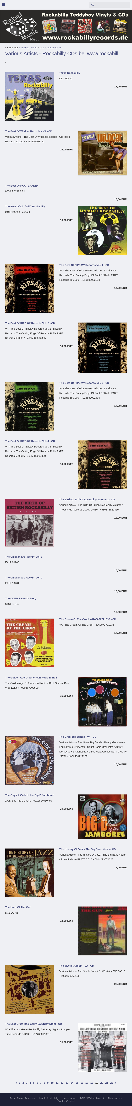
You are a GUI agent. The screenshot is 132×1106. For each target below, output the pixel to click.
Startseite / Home (28, 47)
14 (71, 1082)
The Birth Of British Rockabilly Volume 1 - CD (87, 499)
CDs (42, 47)
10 (52, 1082)
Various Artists (54, 47)
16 (81, 1082)
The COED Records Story (20, 598)
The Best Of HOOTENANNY (22, 185)
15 (76, 1082)
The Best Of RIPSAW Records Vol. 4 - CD (30, 441)
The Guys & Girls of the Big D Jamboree (29, 795)
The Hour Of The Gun (18, 907)
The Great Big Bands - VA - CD (77, 736)
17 (86, 1082)
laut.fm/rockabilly (49, 1098)
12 (62, 1082)
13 (66, 1082)
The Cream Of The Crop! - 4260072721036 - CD (87, 619)
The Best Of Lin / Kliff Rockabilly (25, 206)
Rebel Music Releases (22, 1098)
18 (91, 1082)
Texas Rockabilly (69, 72)
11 (57, 1082)
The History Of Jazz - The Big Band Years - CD (87, 849)
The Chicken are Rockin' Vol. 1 (23, 556)
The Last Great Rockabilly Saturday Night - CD (33, 1023)
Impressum (69, 1098)
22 (111, 1082)
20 (101, 1082)
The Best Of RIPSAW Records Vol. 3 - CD (84, 382)
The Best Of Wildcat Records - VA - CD (28, 131)
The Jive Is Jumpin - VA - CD (76, 965)
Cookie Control (65, 1101)
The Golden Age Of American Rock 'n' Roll (31, 677)
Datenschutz (115, 1098)
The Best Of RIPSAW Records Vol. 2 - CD (30, 323)
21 (106, 1082)
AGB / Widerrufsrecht (92, 1098)
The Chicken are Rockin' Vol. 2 (23, 577)
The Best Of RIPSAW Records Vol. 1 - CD (84, 265)
